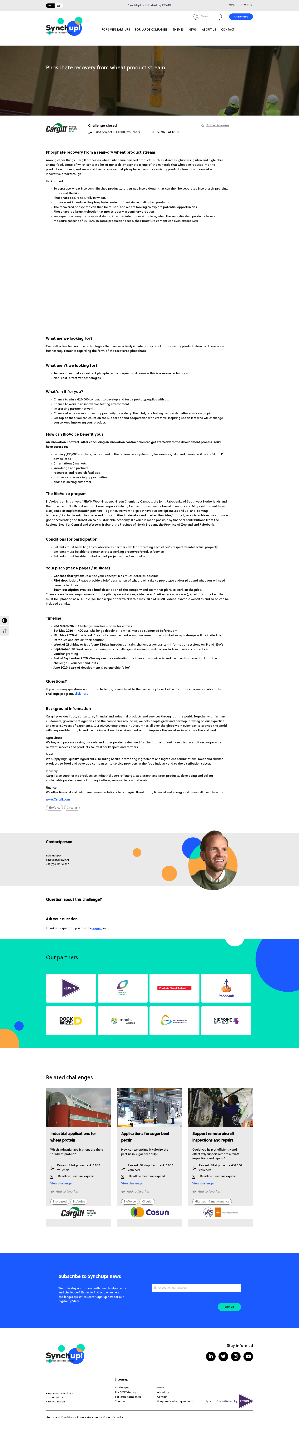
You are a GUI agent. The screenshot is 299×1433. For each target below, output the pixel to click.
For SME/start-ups (116, 29)
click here (81, 694)
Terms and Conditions (61, 1417)
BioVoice (54, 807)
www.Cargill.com (58, 799)
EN (58, 5)
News (193, 29)
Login (231, 5)
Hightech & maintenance (212, 1201)
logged (97, 928)
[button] (53, 856)
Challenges (122, 1387)
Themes (178, 29)
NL (49, 5)
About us (209, 29)
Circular (72, 807)
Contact (228, 29)
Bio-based (60, 1201)
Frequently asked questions (175, 1401)
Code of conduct (114, 1417)
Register (246, 5)
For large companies (151, 29)
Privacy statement (88, 1417)
